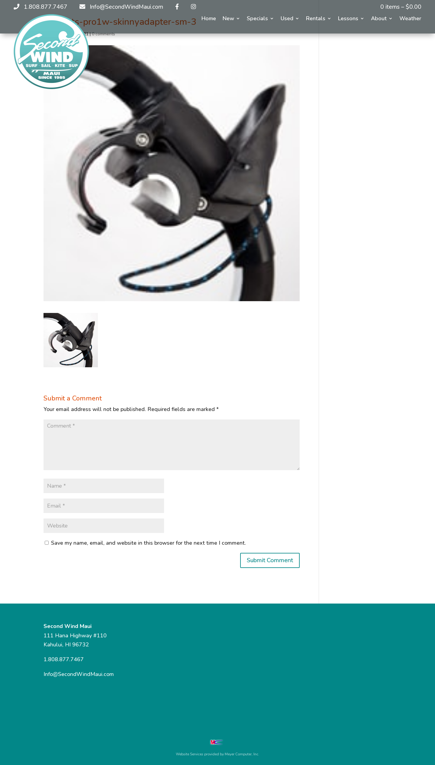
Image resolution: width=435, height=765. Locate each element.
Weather (410, 19)
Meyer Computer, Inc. (242, 754)
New (228, 19)
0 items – (400, 7)
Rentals (315, 19)
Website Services (189, 754)
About (379, 19)
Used (287, 19)
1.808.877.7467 (64, 659)
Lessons (348, 19)
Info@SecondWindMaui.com (79, 674)
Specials (257, 19)
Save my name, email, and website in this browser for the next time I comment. (148, 543)
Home (208, 19)
